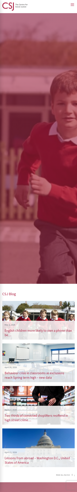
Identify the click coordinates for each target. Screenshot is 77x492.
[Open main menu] (72, 5)
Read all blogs (65, 475)
